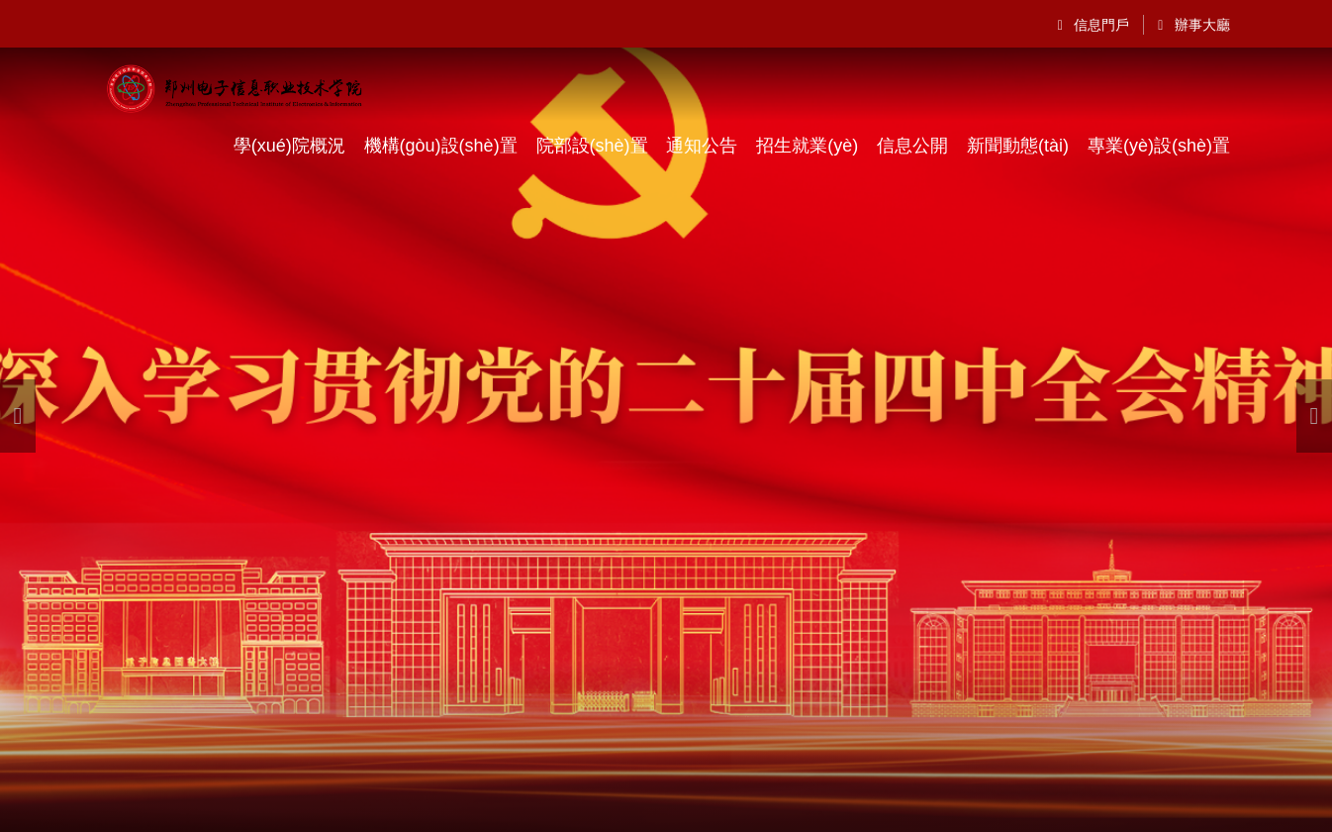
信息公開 (912, 146)
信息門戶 (1094, 25)
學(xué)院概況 (289, 146)
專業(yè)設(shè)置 (1159, 146)
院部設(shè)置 (592, 146)
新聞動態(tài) (1018, 146)
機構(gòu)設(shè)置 (441, 146)
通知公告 (701, 146)
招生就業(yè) (807, 146)
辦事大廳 (1194, 25)
